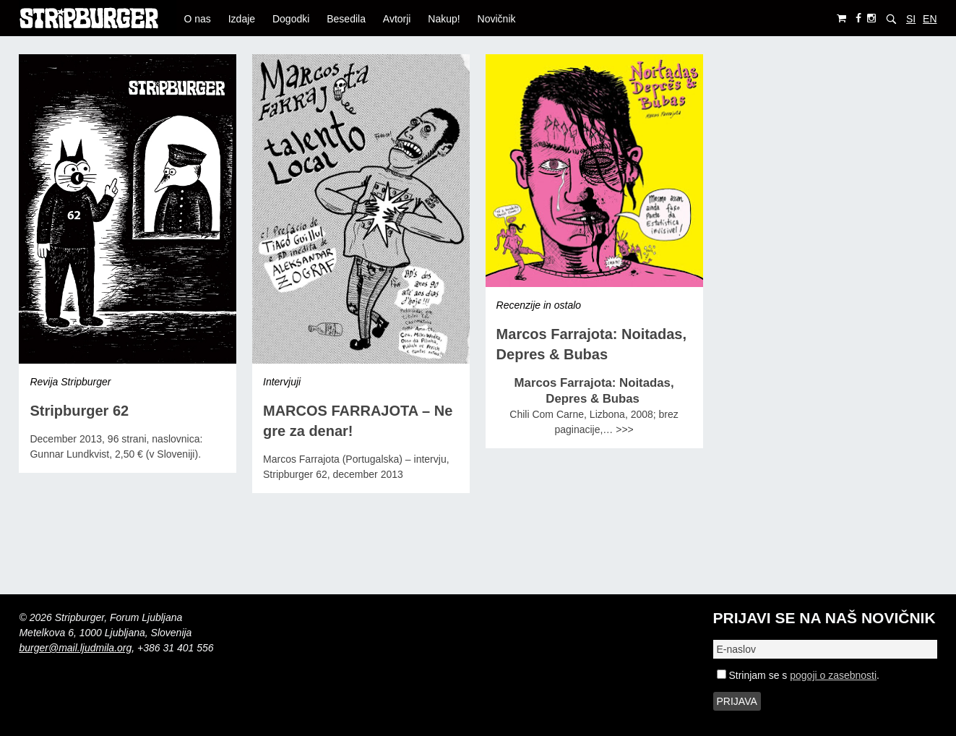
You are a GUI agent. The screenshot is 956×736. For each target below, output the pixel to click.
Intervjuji (282, 382)
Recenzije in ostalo (539, 305)
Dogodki (290, 19)
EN (929, 19)
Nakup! (444, 19)
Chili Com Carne (546, 414)
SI (911, 19)
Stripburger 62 (79, 411)
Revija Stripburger (70, 382)
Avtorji (397, 19)
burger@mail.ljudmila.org (75, 648)
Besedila (346, 19)
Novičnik (497, 19)
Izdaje (241, 19)
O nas (197, 19)
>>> (625, 429)
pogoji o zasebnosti (833, 675)
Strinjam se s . (798, 675)
